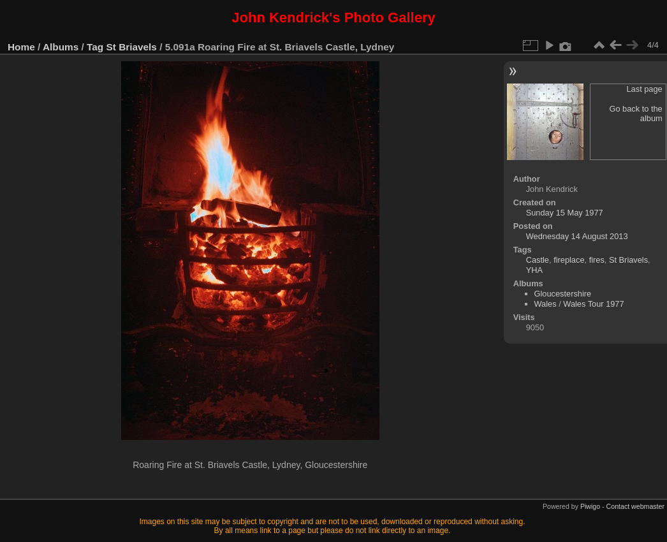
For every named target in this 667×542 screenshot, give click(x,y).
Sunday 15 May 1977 (564, 212)
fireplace (568, 260)
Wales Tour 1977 (593, 304)
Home (21, 46)
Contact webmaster (635, 506)
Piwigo (590, 506)
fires (597, 260)
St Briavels (131, 46)
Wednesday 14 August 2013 (577, 236)
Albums (60, 46)
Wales (545, 304)
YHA (534, 270)
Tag (95, 46)
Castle (537, 260)
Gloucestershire (563, 293)
